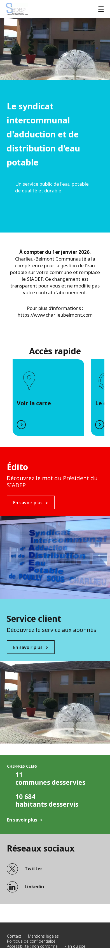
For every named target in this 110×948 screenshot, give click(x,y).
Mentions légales (43, 936)
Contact (14, 936)
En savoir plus (28, 503)
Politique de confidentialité (31, 941)
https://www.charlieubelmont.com (55, 315)
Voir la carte (34, 403)
